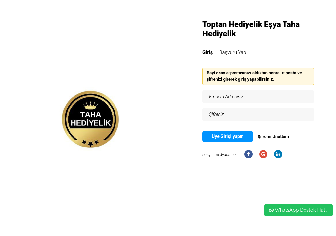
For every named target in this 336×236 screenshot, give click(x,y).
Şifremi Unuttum (273, 136)
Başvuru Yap (232, 52)
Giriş (207, 52)
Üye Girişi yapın (228, 136)
